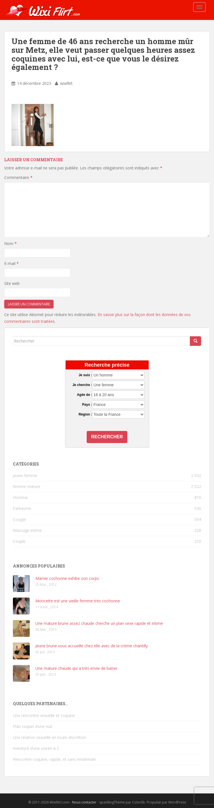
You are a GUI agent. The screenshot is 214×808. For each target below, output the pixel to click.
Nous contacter (84, 802)
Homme (20, 497)
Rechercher (107, 436)
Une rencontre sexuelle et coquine (44, 715)
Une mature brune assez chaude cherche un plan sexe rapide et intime (99, 623)
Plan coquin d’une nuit (32, 726)
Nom (10, 243)
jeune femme (25, 475)
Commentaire (18, 177)
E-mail (11, 263)
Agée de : (84, 395)
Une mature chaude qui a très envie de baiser (76, 668)
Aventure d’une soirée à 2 (36, 748)
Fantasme (22, 508)
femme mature (26, 486)
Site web (12, 283)
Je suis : (85, 375)
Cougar (19, 519)
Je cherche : (82, 385)
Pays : (87, 405)
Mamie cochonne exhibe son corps (67, 578)
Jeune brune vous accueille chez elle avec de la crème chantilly (91, 645)
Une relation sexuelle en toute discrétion (49, 737)
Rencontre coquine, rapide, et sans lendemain (54, 759)
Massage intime (27, 530)
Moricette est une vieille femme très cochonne (77, 600)
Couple (19, 541)
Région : (85, 414)
